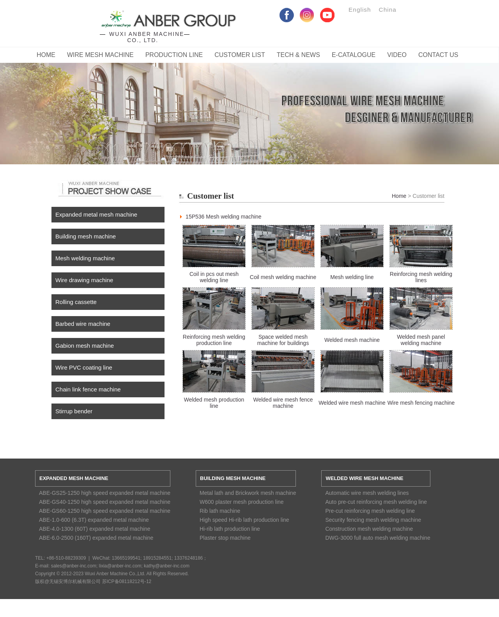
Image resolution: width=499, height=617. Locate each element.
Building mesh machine (85, 236)
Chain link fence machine (88, 389)
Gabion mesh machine (84, 345)
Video (397, 55)
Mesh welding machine (85, 258)
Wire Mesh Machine (100, 55)
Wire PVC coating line (83, 367)
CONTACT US (438, 55)
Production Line (174, 55)
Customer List (239, 55)
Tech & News (298, 55)
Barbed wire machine (82, 323)
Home (46, 55)
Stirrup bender (73, 411)
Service (249, 105)
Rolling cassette (76, 302)
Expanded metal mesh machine (96, 214)
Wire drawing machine (84, 280)
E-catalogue (353, 55)
